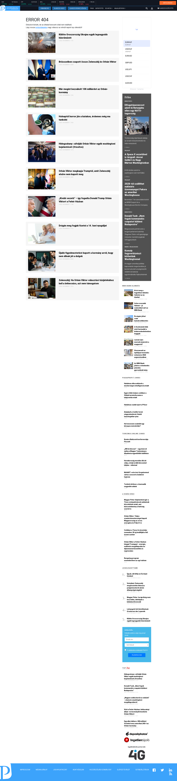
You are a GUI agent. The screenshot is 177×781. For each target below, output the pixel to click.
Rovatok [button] (108, 8)
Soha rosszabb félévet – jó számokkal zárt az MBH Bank (141, 306)
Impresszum (25, 770)
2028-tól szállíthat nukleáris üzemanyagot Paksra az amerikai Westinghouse (136, 189)
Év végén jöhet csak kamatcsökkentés (141, 318)
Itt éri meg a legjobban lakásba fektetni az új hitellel (141, 294)
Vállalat (127, 150)
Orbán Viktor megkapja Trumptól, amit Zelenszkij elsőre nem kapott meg (84, 173)
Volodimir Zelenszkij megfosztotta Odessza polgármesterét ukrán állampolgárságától (136, 586)
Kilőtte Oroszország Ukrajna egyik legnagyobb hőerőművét (83, 36)
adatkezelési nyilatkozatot (135, 650)
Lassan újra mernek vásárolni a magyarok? (141, 342)
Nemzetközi (128, 101)
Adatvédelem (78, 770)
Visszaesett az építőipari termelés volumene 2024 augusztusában (141, 354)
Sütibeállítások (142, 770)
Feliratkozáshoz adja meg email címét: (135, 634)
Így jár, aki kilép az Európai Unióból (137, 575)
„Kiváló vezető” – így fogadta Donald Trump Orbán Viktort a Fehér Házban (85, 200)
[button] (152, 8)
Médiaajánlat (42, 770)
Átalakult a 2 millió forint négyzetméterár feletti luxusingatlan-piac (133, 414)
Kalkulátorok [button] (119, 8)
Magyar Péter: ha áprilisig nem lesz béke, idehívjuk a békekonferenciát (139, 599)
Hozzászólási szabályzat (101, 770)
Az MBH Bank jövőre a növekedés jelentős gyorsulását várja (141, 366)
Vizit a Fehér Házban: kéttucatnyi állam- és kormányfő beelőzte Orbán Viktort (136, 712)
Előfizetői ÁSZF (123, 770)
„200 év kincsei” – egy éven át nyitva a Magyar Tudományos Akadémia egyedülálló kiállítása (136, 451)
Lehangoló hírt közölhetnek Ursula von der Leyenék (137, 610)
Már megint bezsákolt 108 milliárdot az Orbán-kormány (83, 91)
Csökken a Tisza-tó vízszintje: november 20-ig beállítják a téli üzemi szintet (136, 532)
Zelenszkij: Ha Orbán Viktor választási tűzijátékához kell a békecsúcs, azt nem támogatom (86, 282)
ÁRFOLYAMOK (167, 3)
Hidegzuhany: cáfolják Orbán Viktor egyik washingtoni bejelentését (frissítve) (87, 145)
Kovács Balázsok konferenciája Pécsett (136, 440)
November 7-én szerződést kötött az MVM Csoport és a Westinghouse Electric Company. (137, 202)
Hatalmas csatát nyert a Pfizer (135, 405)
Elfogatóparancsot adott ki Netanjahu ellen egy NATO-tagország (134, 109)
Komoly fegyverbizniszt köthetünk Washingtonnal (133, 254)
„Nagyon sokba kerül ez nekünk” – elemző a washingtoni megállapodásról (136, 700)
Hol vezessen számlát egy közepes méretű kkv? (134, 425)
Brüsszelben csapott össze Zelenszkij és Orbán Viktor (87, 61)
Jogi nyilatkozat (60, 770)
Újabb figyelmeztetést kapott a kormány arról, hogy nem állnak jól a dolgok (86, 255)
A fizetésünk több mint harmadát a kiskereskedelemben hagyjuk (142, 330)
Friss (92, 8)
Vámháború (45, 8)
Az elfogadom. (137, 650)
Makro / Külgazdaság (131, 246)
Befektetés (99, 8)
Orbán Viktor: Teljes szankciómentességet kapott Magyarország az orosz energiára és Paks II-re (135, 519)
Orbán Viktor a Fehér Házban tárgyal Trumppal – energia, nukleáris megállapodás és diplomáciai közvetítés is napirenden (135, 546)
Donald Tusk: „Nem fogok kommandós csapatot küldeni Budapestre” (134, 220)
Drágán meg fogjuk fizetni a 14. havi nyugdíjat (83, 225)
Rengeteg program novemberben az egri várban (135, 559)
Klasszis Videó (59, 8)
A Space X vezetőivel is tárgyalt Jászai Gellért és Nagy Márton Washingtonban (137, 160)
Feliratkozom (137, 655)
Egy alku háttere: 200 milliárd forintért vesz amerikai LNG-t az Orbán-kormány (136, 723)
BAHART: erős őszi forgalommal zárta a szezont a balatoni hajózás (136, 475)
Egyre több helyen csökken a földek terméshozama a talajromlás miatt (135, 395)
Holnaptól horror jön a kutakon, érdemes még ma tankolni (84, 118)
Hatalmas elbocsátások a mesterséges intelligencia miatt (136, 385)
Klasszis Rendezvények (78, 8)
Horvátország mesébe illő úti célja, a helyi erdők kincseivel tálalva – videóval (135, 463)
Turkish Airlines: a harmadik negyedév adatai (135, 485)
